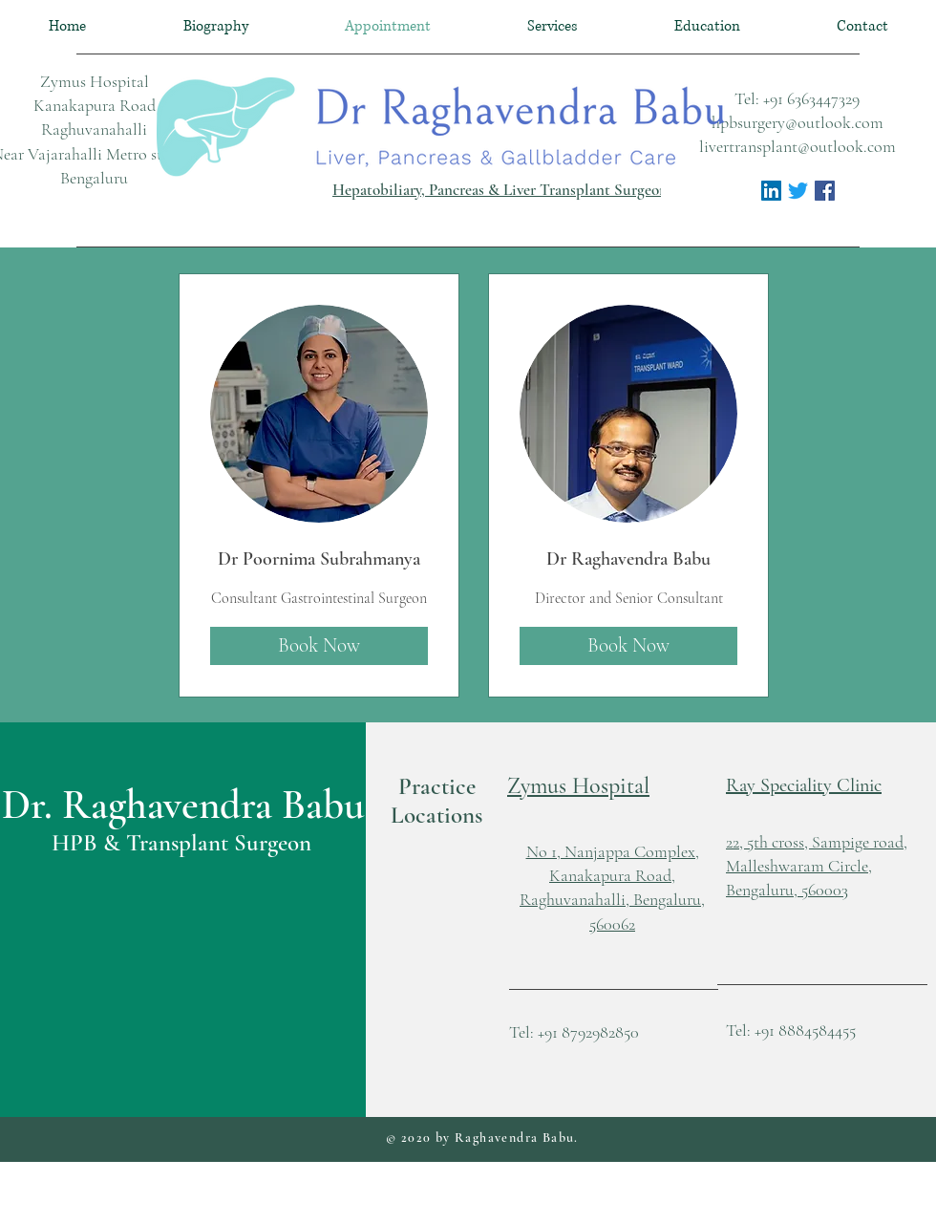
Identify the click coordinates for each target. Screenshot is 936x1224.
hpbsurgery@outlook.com (797, 122)
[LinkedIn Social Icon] (771, 191)
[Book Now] (319, 646)
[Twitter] (798, 191)
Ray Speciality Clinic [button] (804, 785)
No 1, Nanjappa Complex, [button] (612, 851)
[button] (578, 786)
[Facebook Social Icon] (825, 191)
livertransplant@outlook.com (797, 146)
